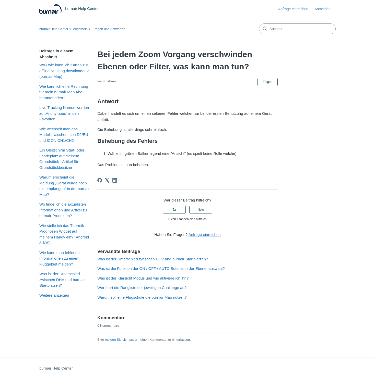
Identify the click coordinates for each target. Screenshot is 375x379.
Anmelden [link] (322, 9)
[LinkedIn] (114, 180)
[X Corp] (107, 180)
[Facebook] (99, 180)
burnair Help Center (53, 29)
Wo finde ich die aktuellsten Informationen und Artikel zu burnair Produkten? (63, 210)
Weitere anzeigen (54, 295)
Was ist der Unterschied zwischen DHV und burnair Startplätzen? (62, 279)
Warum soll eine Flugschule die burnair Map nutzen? (142, 297)
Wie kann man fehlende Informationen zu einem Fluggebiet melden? (59, 258)
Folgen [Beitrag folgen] (267, 82)
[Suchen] (297, 29)
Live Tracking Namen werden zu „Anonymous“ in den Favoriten (64, 113)
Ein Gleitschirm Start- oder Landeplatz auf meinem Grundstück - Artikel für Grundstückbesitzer (61, 159)
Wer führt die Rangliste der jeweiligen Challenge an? (141, 287)
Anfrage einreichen (293, 9)
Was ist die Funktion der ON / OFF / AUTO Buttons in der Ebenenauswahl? (161, 268)
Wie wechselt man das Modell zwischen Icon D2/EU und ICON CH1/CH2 (63, 135)
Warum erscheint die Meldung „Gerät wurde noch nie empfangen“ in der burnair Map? (64, 186)
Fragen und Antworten (108, 29)
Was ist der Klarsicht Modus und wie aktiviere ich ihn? (143, 278)
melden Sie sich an (119, 340)
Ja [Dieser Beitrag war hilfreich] (174, 209)
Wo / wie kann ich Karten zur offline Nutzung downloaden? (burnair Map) (64, 71)
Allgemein (80, 29)
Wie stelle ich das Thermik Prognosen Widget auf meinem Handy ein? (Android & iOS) (64, 234)
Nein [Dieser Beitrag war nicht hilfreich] (201, 209)
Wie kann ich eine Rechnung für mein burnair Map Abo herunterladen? (63, 92)
